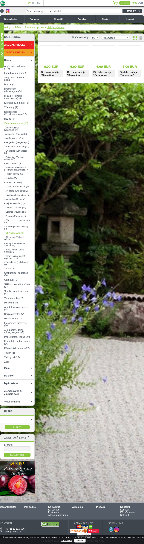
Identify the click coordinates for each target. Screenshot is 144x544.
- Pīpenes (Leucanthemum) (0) (17, 221)
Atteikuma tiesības (58, 515)
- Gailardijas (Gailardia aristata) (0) (14, 158)
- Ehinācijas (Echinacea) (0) (15, 152)
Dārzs (18, 27)
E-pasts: (8, 445)
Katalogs (7, 27)
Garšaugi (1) (11, 280)
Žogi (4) (8, 362)
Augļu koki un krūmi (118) (14, 67)
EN (33, 3)
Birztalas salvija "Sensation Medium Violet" (50, 75)
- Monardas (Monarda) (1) (16, 199)
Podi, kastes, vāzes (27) (17, 337)
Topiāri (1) (9, 353)
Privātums (53, 512)
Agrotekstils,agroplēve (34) (16, 308)
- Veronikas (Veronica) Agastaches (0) (14, 257)
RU (38, 3)
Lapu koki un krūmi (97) (16, 73)
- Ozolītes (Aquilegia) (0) (15, 212)
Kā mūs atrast (127, 512)
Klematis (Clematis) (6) (16, 103)
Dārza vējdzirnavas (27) (17, 348)
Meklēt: (57, 11)
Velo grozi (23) (12, 357)
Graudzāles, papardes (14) (16, 274)
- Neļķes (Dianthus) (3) (14, 203)
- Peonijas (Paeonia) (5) (15, 216)
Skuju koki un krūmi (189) (14, 78)
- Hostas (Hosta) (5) (13, 174)
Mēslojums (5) (11, 302)
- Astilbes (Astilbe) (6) (14, 138)
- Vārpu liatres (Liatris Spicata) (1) (14, 250)
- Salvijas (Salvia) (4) (14, 233)
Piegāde (110, 19)
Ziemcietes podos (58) (16, 123)
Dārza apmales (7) (14, 314)
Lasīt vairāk (66, 540)
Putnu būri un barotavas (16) (17, 342)
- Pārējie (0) (9, 268)
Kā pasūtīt (62, 19)
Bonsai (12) (10, 84)
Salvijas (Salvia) (55, 27)
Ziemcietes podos (34, 27)
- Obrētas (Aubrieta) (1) (15, 207)
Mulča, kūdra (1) (13, 318)
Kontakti (134, 19)
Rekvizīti (124, 515)
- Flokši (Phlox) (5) (12, 163)
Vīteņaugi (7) (11, 107)
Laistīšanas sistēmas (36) (15, 324)
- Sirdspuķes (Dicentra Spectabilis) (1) (14, 244)
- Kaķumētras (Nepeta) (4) (16, 186)
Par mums (38, 19)
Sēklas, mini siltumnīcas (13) (17, 285)
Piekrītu (80, 540)
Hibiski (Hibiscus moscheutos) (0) (13, 97)
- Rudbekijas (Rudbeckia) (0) (16, 227)
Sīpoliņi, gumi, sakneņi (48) (16, 292)
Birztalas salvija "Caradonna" (128, 73)
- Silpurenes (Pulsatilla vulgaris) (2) (14, 238)
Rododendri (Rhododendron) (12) (15, 113)
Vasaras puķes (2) (14, 298)
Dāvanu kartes (13, 19)
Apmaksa (86, 19)
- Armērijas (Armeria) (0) (15, 134)
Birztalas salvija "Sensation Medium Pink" (76, 75)
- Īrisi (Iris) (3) (10, 178)
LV (29, 3)
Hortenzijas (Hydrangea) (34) (13, 90)
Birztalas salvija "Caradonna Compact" (102, 75)
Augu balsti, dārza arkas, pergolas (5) (14, 331)
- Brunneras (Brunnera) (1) (16, 146)
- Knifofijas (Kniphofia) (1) (16, 191)
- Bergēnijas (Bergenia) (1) (16, 142)
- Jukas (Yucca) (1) (13, 182)
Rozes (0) (9, 118)
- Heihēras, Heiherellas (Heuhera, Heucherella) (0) (16, 168)
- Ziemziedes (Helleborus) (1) (16, 263)
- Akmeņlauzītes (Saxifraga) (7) (11, 128)
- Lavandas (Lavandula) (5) (16, 195)
